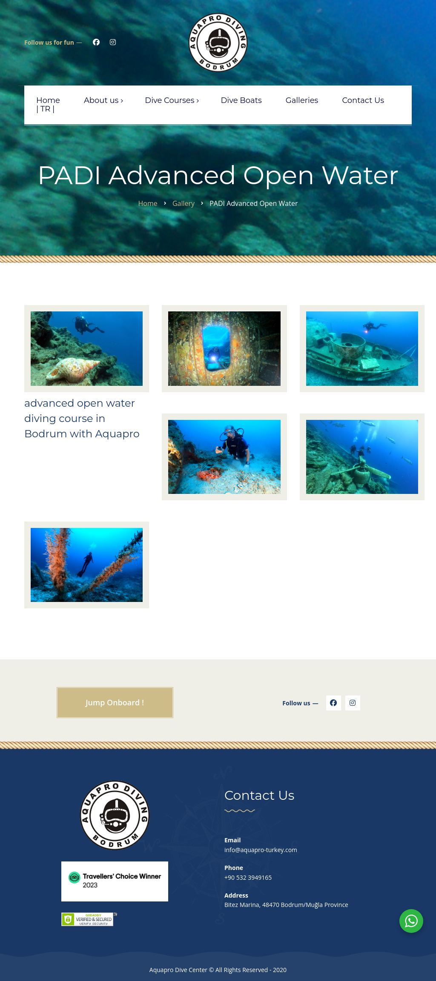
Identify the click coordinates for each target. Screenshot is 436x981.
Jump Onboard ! (115, 702)
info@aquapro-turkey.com (260, 850)
